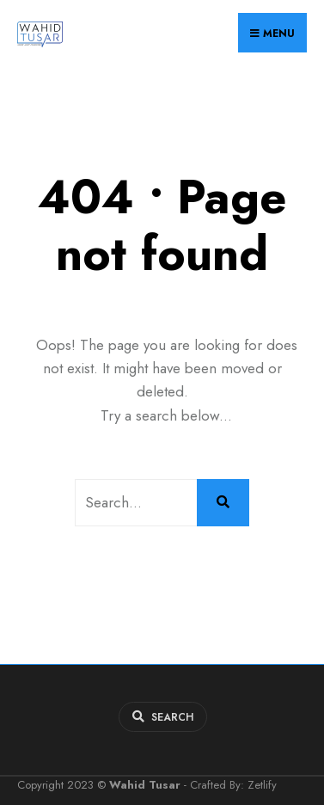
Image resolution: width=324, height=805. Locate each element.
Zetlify (262, 785)
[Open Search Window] (163, 717)
